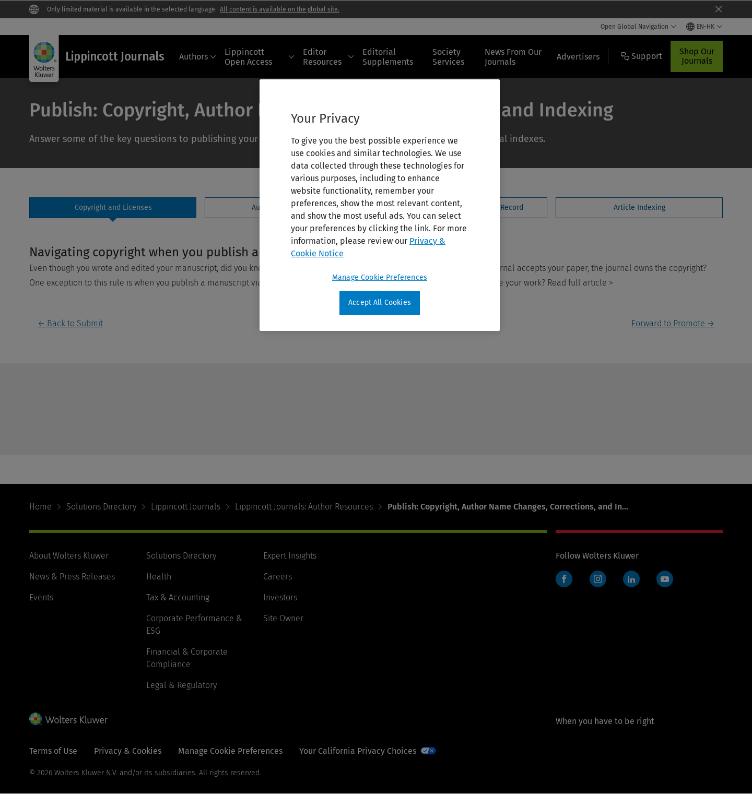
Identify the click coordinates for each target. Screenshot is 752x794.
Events (41, 597)
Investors (280, 597)
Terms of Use (53, 751)
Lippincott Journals (185, 507)
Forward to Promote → (672, 323)
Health (158, 577)
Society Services (448, 57)
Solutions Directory (101, 507)
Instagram (598, 579)
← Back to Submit (70, 323)
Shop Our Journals (696, 56)
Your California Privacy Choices (357, 751)
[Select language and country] (704, 26)
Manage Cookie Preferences (230, 751)
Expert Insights (289, 556)
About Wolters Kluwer (69, 556)
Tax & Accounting (177, 597)
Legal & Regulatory (181, 685)
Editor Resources (328, 57)
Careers (277, 577)
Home (40, 507)
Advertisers (578, 57)
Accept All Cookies (379, 302)
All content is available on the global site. (279, 9)
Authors (197, 57)
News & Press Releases (72, 577)
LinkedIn (631, 579)
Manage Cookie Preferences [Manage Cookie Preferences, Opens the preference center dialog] (379, 277)
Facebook (564, 579)
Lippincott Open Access (260, 57)
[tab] (112, 207)
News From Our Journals (513, 57)
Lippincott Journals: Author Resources (304, 507)
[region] (380, 205)
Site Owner (283, 618)
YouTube (664, 579)
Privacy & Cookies (127, 751)
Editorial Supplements (387, 57)
